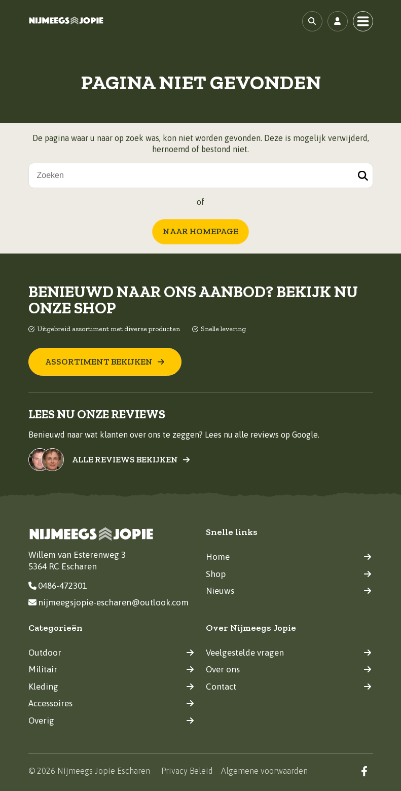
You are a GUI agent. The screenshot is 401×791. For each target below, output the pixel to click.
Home (289, 557)
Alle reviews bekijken (131, 459)
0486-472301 (57, 585)
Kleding (111, 686)
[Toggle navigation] (363, 21)
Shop (289, 573)
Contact (289, 686)
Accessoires (111, 703)
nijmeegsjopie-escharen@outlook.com (108, 602)
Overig (111, 720)
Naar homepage (200, 231)
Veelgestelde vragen (289, 652)
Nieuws (289, 591)
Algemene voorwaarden (264, 770)
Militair (111, 669)
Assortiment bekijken (105, 361)
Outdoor (111, 652)
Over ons (289, 669)
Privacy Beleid (187, 770)
